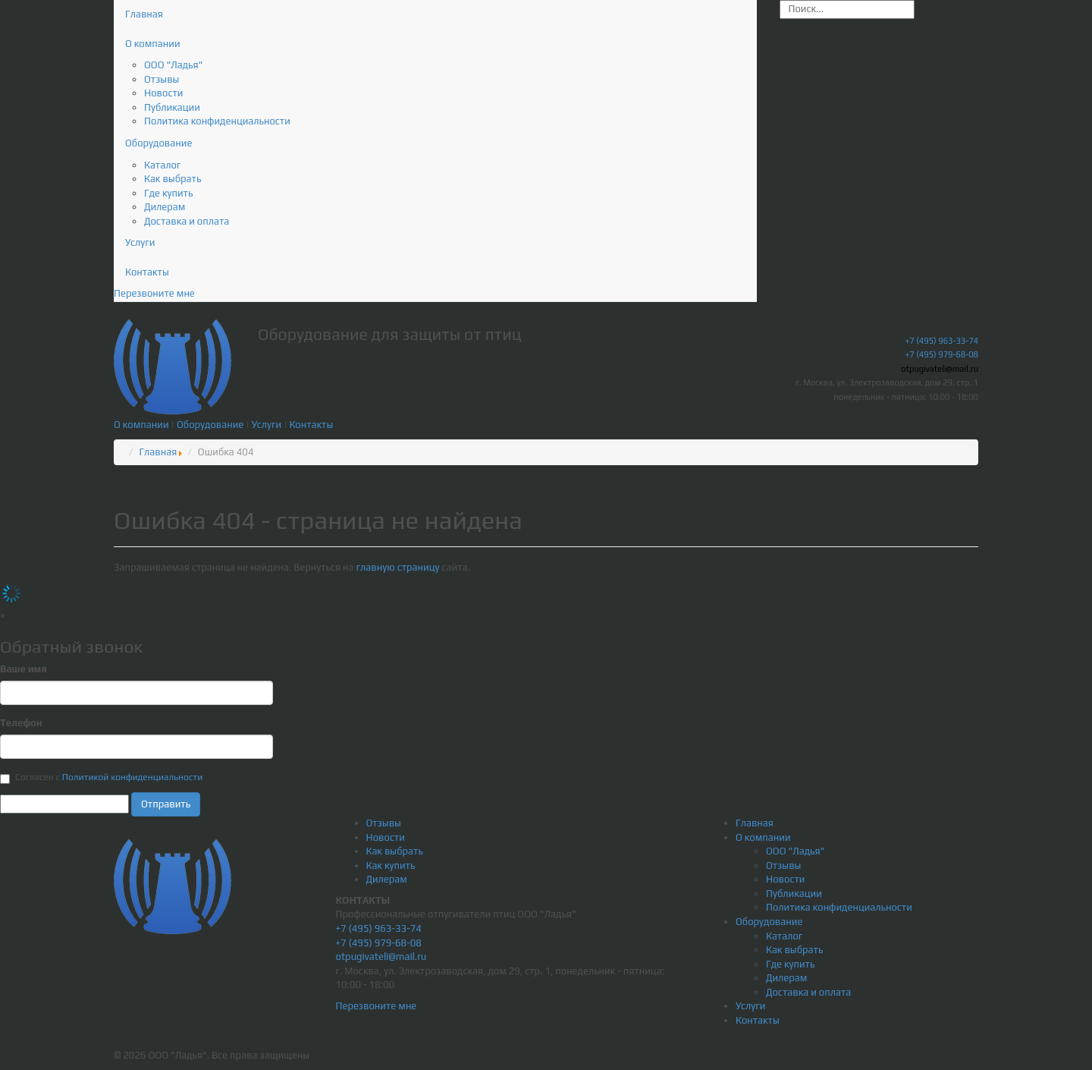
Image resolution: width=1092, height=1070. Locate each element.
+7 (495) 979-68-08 (941, 354)
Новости (163, 93)
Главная (144, 14)
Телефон (21, 723)
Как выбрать (172, 178)
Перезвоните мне (154, 293)
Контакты (147, 272)
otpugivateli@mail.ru (939, 368)
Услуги (140, 242)
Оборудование (158, 143)
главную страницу (399, 567)
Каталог (162, 165)
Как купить (391, 865)
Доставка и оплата (186, 221)
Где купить (168, 193)
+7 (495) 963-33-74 (941, 340)
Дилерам (164, 206)
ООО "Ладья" (173, 65)
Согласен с (101, 778)
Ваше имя (23, 669)
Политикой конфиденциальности (132, 777)
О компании (152, 43)
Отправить (165, 804)
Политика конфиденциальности (217, 121)
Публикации (172, 107)
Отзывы (161, 79)
